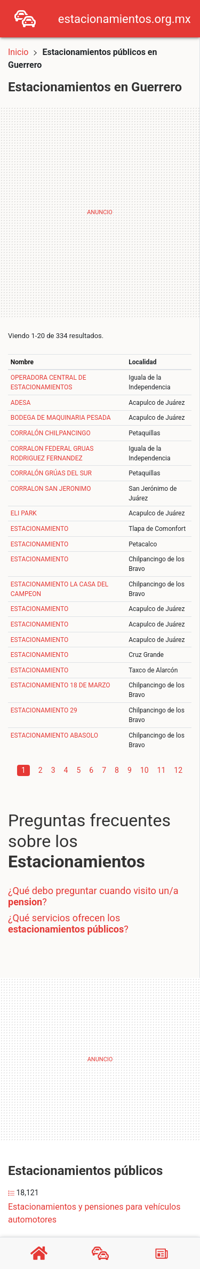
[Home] (25, 18)
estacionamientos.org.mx (124, 19)
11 (161, 770)
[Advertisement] (100, 212)
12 (178, 770)
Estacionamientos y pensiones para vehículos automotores (94, 1213)
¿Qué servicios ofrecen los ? (68, 923)
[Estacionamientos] (100, 1253)
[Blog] (161, 1253)
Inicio (18, 52)
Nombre (22, 362)
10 (144, 770)
